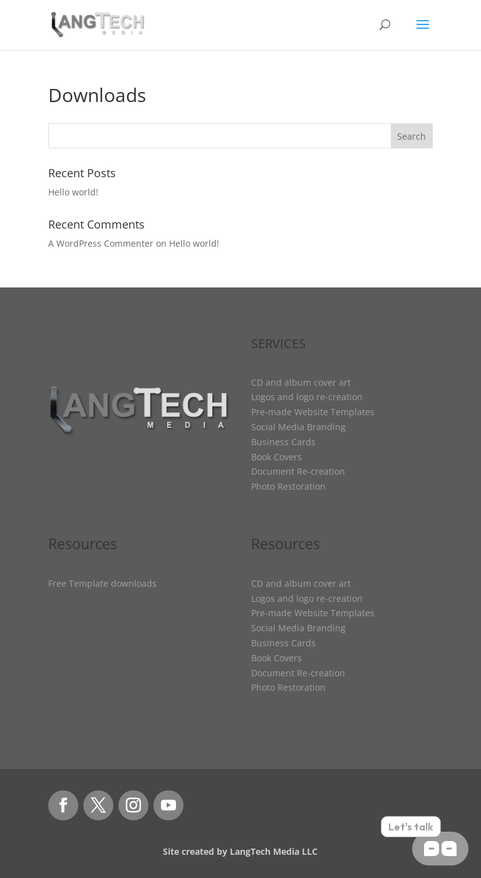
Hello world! (73, 192)
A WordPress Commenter (100, 243)
